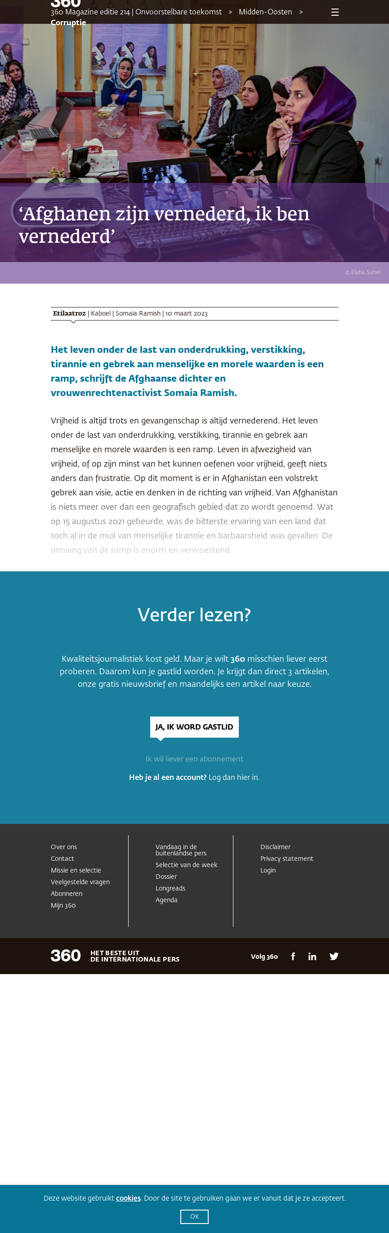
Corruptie (68, 23)
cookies (128, 1198)
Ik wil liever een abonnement (194, 759)
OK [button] (194, 1217)
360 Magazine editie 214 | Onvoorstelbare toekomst (136, 12)
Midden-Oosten (265, 12)
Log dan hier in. (234, 778)
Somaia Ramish (138, 314)
